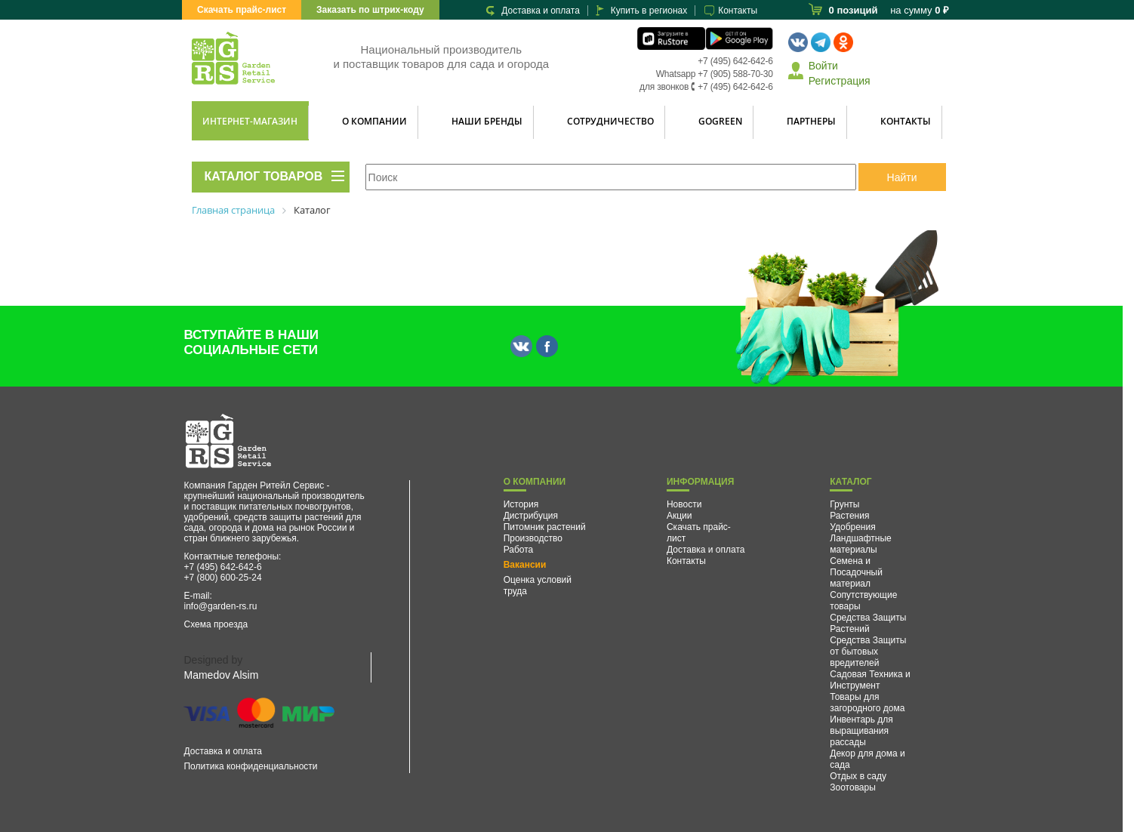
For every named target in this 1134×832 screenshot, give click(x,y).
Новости (684, 504)
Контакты (737, 10)
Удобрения (852, 527)
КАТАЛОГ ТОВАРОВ (264, 176)
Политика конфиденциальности (250, 766)
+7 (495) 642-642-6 (735, 61)
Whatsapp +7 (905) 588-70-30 (714, 74)
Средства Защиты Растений (868, 623)
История (521, 504)
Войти (823, 66)
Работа (519, 549)
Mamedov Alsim (220, 675)
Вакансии (525, 564)
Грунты (844, 504)
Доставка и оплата (540, 10)
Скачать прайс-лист (241, 10)
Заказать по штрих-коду (370, 10)
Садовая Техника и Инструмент (870, 680)
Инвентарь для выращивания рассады (861, 730)
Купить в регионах (649, 10)
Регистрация (840, 81)
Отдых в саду (858, 776)
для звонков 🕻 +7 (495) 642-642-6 (706, 87)
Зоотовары (853, 787)
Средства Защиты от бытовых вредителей (868, 651)
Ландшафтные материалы (861, 544)
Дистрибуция (531, 515)
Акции (679, 515)
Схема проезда (215, 624)
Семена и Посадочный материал (856, 572)
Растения (849, 515)
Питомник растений (545, 527)
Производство (533, 538)
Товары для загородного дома (867, 702)
